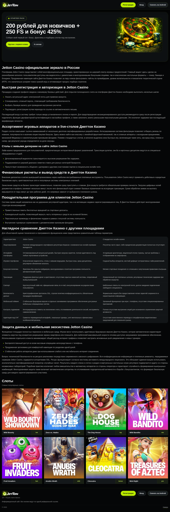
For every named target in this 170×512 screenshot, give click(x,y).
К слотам (37, 44)
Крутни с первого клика (18, 44)
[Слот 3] (106, 411)
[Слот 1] (22, 411)
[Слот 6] (64, 460)
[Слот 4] (148, 411)
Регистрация (128, 5)
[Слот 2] (64, 411)
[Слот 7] (106, 460)
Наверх (165, 507)
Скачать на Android (158, 5)
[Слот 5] (22, 460)
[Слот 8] (148, 460)
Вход (142, 5)
